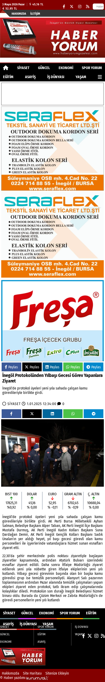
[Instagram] (79, 6)
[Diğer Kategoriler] (100, 76)
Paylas (11, 367)
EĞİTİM (8, 77)
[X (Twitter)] (71, 6)
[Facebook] (64, 6)
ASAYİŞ (30, 77)
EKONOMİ (66, 68)
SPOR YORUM (92, 68)
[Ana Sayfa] (5, 67)
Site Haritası (32, 673)
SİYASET (23, 68)
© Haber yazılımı (24, 677)
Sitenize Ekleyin (57, 673)
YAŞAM (81, 77)
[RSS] (87, 6)
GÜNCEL (44, 68)
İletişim (35, 13)
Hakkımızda (19, 13)
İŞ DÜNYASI (55, 77)
